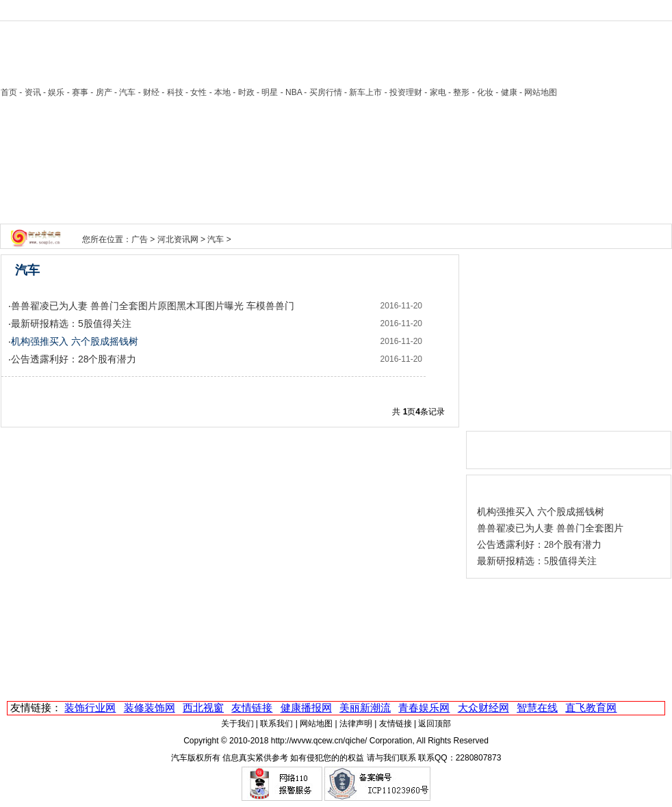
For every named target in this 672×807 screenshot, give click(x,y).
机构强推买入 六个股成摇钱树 (540, 512)
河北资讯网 (177, 239)
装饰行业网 (90, 707)
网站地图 (316, 723)
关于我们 (237, 723)
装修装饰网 (149, 707)
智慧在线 (537, 707)
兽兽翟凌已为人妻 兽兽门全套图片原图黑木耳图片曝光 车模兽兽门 (152, 305)
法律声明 (355, 723)
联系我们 (276, 723)
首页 (9, 92)
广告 (139, 239)
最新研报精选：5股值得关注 (71, 323)
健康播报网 (306, 707)
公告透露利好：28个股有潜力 (74, 359)
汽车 (215, 239)
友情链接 (251, 707)
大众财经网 (483, 707)
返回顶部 (434, 723)
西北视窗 (203, 707)
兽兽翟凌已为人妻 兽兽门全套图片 (550, 528)
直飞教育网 (591, 707)
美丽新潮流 (365, 707)
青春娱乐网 (424, 707)
